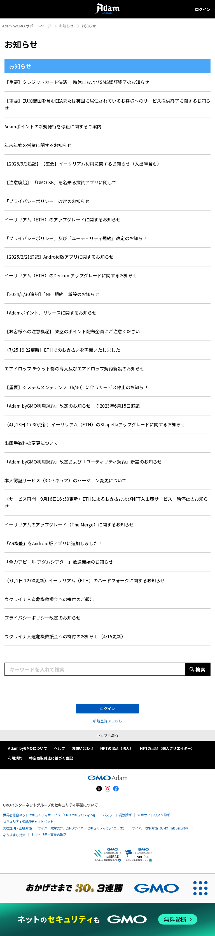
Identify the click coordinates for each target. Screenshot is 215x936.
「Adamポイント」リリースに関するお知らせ (50, 312)
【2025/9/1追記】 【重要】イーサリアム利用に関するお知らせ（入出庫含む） (83, 163)
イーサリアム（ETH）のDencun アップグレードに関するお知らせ (70, 275)
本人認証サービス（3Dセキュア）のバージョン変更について (65, 480)
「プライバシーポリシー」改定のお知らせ (47, 201)
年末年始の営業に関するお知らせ (38, 145)
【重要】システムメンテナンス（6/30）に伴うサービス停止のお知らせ (76, 387)
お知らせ (66, 26)
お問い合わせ (83, 748)
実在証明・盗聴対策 (17, 828)
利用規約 (15, 758)
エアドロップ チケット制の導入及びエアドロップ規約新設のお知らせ (74, 368)
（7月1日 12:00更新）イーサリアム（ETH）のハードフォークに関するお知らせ (84, 580)
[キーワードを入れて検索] (107, 669)
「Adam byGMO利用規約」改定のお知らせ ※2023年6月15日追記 (72, 405)
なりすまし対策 (14, 834)
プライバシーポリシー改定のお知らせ (42, 617)
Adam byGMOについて (27, 748)
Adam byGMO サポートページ (26, 26)
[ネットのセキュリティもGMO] (107, 919)
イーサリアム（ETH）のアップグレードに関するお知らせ (62, 219)
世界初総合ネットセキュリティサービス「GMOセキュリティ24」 (50, 814)
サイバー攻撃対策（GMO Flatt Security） (161, 828)
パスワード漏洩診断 (117, 814)
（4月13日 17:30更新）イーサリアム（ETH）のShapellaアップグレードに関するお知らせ (94, 424)
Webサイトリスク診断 (153, 814)
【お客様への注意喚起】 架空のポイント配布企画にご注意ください (72, 331)
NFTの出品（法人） (116, 748)
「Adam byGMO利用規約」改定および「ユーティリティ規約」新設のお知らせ (83, 461)
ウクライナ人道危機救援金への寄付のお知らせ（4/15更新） (65, 636)
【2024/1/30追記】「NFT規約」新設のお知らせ (51, 294)
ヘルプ (59, 748)
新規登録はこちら (107, 721)
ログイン (203, 9)
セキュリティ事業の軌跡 (49, 834)
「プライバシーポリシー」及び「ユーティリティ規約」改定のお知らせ (75, 238)
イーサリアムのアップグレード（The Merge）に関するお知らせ (69, 524)
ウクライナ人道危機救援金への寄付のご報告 (49, 599)
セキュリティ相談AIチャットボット (28, 821)
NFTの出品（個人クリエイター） (167, 748)
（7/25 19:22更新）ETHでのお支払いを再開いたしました (62, 349)
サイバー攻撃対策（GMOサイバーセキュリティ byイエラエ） (82, 828)
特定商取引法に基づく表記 (51, 758)
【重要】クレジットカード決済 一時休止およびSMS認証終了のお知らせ (76, 82)
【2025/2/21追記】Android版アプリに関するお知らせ (59, 256)
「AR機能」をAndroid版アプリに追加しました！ (53, 543)
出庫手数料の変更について (31, 442)
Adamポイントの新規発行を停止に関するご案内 (52, 126)
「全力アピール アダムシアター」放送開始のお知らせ (58, 561)
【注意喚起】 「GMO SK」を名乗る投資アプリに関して (60, 182)
